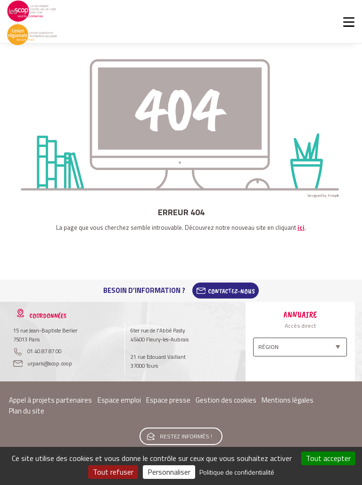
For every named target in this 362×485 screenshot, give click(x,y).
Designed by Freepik (323, 195)
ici (300, 227)
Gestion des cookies (226, 400)
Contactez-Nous (231, 290)
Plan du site (26, 410)
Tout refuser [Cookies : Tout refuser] (113, 471)
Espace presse (168, 400)
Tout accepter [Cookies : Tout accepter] (328, 458)
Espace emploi (119, 400)
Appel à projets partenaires (50, 400)
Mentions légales (287, 400)
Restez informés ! (186, 436)
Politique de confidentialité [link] (236, 472)
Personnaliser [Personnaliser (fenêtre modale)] (169, 471)
